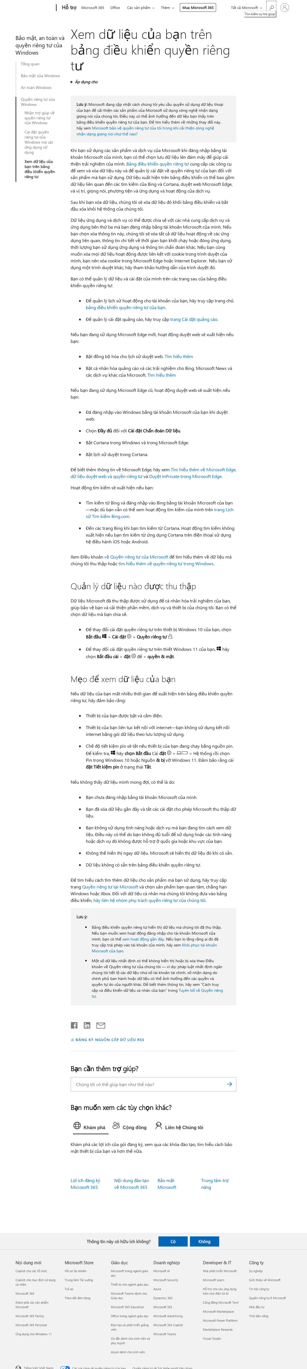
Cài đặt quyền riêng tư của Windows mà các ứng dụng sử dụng (38, 142)
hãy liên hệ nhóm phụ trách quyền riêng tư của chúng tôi (149, 900)
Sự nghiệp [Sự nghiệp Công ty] (256, 1271)
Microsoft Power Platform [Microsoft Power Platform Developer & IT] (220, 1320)
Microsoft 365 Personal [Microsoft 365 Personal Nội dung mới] (31, 1325)
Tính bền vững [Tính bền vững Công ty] (258, 1316)
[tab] (91, 1127)
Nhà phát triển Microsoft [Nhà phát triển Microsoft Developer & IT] (220, 1271)
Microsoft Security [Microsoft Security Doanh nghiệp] (165, 1280)
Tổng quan (30, 63)
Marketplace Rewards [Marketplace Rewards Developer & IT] (218, 1329)
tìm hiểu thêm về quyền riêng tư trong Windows (166, 563)
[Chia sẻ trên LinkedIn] (85, 1024)
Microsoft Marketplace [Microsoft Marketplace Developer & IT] (218, 1311)
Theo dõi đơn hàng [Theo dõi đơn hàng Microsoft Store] (77, 1298)
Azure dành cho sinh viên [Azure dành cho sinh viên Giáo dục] (128, 1352)
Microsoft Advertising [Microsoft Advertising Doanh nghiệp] (168, 1316)
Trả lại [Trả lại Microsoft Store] (69, 1289)
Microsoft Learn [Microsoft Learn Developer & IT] (213, 1280)
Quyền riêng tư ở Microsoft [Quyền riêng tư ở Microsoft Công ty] (267, 1298)
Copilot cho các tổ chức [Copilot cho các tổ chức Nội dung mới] (31, 1271)
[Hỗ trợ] (68, 7)
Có (173, 1241)
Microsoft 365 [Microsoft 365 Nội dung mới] (24, 1293)
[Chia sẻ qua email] (98, 1024)
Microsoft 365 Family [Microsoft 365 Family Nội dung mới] (29, 1316)
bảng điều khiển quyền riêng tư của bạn (125, 307)
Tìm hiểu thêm (179, 356)
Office (115, 7)
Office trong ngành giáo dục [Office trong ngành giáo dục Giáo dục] (130, 1316)
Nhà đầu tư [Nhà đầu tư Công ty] (256, 1307)
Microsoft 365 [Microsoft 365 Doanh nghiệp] (162, 1307)
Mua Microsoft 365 (198, 7)
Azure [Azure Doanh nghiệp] (157, 1289)
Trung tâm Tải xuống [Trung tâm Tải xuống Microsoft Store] (79, 1280)
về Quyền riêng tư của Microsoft (136, 557)
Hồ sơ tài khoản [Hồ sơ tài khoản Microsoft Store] (75, 1271)
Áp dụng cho (86, 81)
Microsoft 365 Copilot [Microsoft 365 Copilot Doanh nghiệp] (168, 1325)
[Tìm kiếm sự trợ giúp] (271, 7)
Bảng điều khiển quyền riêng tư (157, 164)
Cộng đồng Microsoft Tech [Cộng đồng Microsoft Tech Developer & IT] (221, 1302)
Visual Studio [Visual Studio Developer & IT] (212, 1338)
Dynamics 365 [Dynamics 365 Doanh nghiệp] (162, 1298)
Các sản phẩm (138, 7)
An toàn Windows (36, 87)
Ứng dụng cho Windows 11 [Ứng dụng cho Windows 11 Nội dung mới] (33, 1334)
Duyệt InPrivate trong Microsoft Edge (185, 476)
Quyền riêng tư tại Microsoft (110, 887)
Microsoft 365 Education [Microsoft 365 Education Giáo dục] (127, 1307)
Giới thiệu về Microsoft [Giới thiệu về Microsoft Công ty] (265, 1280)
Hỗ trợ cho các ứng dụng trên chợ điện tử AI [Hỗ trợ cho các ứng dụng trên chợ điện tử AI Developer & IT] (219, 1291)
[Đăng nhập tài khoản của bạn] (285, 7)
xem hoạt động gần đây (143, 939)
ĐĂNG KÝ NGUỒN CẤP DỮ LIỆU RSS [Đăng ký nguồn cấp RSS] (110, 1039)
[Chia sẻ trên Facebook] (75, 1024)
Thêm (165, 7)
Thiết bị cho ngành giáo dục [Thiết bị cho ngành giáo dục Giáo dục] (130, 1284)
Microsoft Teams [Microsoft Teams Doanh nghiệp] (164, 1334)
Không (204, 1241)
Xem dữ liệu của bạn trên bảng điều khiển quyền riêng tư (39, 169)
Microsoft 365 (92, 7)
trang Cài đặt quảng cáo (193, 319)
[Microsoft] (34, 7)
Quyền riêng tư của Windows (38, 102)
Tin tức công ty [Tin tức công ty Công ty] (259, 1289)
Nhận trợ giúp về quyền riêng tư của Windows (39, 118)
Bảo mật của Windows (40, 75)
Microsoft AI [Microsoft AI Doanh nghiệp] (161, 1271)
